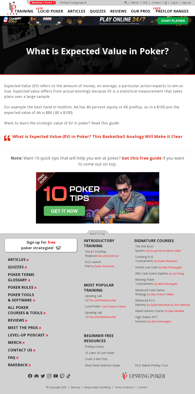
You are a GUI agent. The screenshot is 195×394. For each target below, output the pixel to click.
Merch (134, 2)
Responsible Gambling (97, 387)
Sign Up (186, 2)
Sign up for (41, 245)
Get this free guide (142, 158)
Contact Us (20, 350)
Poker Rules (20, 287)
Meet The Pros (23, 327)
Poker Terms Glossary (21, 277)
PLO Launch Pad (99, 264)
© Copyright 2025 (56, 387)
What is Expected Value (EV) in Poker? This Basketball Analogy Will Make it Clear (97, 136)
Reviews (16, 320)
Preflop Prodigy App (72, 2)
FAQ (145, 2)
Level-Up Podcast (26, 335)
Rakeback (18, 364)
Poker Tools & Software (21, 297)
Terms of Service (124, 387)
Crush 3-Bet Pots (96, 359)
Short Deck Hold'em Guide (102, 365)
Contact (156, 2)
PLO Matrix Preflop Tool (151, 365)
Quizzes (16, 266)
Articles (16, 259)
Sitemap (75, 387)
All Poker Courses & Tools (25, 310)
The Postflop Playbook (102, 254)
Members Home (42, 2)
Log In (174, 2)
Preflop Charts (94, 347)
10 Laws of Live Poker (99, 353)
